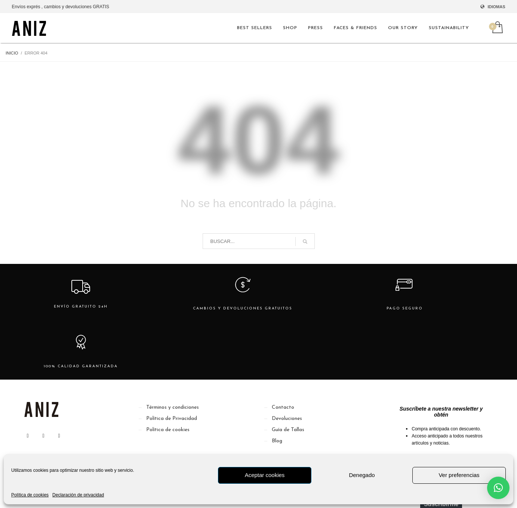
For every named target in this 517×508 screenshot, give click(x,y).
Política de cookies (30, 495)
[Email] (441, 425)
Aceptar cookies (265, 475)
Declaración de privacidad (78, 495)
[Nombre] (441, 403)
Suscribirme (441, 446)
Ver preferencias (458, 475)
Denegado (362, 475)
